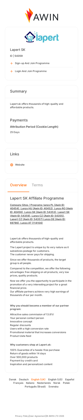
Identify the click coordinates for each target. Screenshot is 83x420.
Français (18, 382)
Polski (66, 382)
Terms (37, 185)
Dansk (12, 379)
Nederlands (44, 382)
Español (69, 379)
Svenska (53, 386)
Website (17, 165)
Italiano (30, 382)
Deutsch (24, 379)
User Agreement (37, 416)
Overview (18, 185)
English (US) (55, 379)
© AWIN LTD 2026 (55, 416)
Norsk (56, 382)
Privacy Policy (22, 416)
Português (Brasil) (35, 386)
